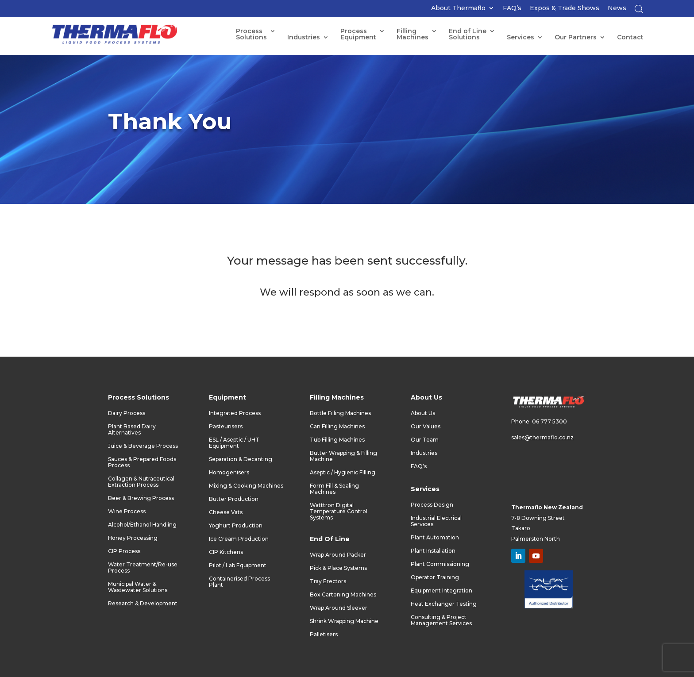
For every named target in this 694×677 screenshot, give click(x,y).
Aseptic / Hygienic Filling (342, 472)
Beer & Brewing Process (141, 498)
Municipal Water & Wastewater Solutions (137, 587)
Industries (303, 37)
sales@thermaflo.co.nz (542, 437)
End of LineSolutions (467, 34)
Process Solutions (251, 34)
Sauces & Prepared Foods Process (142, 462)
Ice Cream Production (239, 539)
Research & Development (142, 603)
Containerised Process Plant (239, 582)
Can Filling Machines (337, 426)
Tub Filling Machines (337, 440)
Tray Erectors (328, 581)
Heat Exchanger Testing (444, 604)
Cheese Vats (226, 512)
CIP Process (124, 551)
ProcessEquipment (358, 34)
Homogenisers (229, 472)
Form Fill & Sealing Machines (334, 489)
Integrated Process (235, 413)
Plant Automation (435, 538)
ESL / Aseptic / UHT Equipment (234, 443)
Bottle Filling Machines (340, 413)
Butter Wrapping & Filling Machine (343, 456)
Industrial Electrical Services (436, 521)
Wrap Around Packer (338, 555)
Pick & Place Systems (338, 568)
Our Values (425, 426)
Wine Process (127, 511)
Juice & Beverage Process (143, 446)
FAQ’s (512, 8)
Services (520, 37)
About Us (423, 413)
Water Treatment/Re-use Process (142, 568)
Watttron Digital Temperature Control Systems (338, 511)
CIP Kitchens (226, 552)
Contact (630, 37)
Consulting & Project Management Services (441, 620)
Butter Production (233, 499)
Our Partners (576, 37)
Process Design (432, 505)
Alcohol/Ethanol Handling (142, 525)
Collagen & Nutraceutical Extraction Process (141, 482)
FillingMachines (412, 34)
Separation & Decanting (240, 459)
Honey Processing (133, 538)
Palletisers (324, 634)
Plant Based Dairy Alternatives (132, 429)
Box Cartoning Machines (343, 595)
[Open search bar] (639, 11)
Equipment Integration (441, 591)
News (617, 8)
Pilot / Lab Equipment (237, 565)
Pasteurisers (226, 426)
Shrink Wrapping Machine (344, 621)
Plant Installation (433, 551)
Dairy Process (126, 413)
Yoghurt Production (235, 526)
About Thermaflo (458, 8)
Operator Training (435, 577)
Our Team (425, 440)
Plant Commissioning (440, 564)
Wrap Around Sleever (338, 608)
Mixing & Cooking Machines (246, 486)
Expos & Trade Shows (564, 8)
